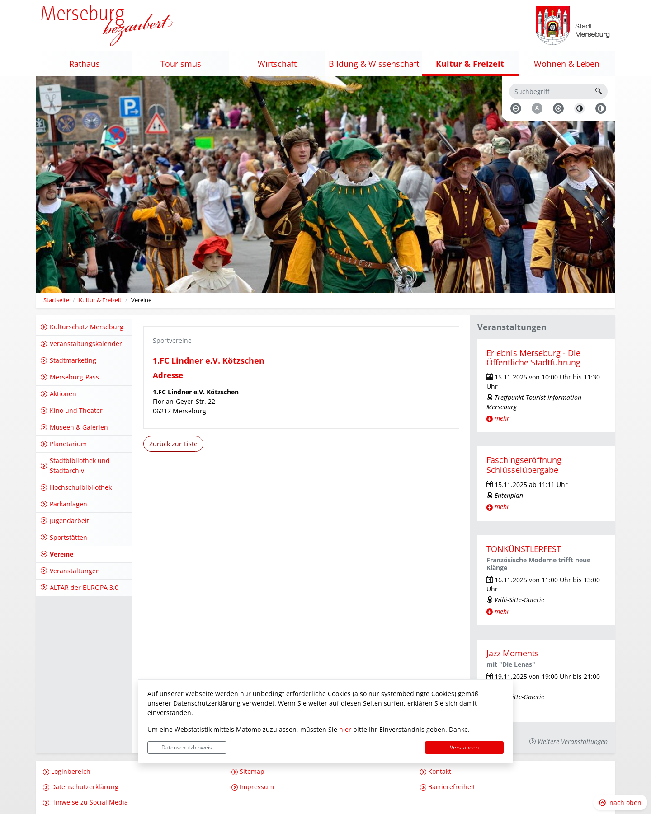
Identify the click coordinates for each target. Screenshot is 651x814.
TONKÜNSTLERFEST (523, 548)
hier (345, 729)
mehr (502, 418)
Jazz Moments (512, 653)
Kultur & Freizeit (100, 300)
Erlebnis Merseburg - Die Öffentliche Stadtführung (533, 357)
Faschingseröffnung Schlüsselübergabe (523, 464)
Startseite (56, 300)
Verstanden (464, 747)
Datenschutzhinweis (186, 747)
